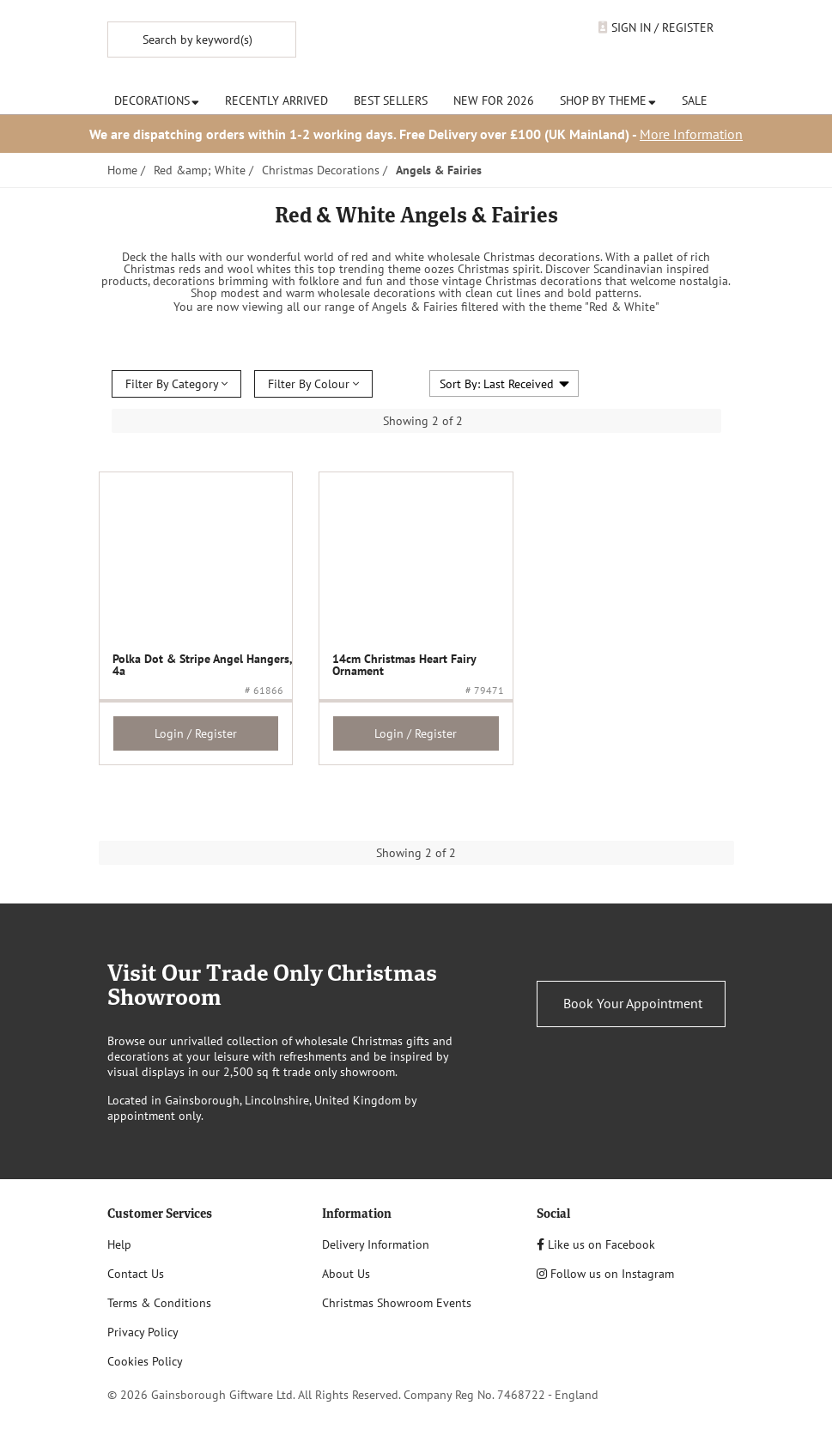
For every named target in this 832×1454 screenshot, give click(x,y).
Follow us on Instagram (605, 1273)
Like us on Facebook (596, 1244)
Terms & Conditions (159, 1303)
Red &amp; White (200, 170)
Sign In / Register (656, 27)
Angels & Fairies (439, 170)
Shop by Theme (608, 100)
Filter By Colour (313, 384)
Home (122, 170)
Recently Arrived (276, 100)
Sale (695, 100)
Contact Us (135, 1273)
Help (119, 1244)
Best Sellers (391, 100)
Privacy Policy (143, 1332)
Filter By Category (176, 384)
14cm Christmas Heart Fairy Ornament (404, 664)
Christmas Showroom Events (396, 1303)
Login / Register (196, 733)
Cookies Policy (145, 1361)
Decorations (156, 100)
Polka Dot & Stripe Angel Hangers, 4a (202, 664)
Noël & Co (442, 45)
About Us (346, 1273)
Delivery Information (375, 1244)
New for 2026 (493, 100)
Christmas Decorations (321, 170)
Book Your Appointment (632, 1003)
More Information (691, 134)
